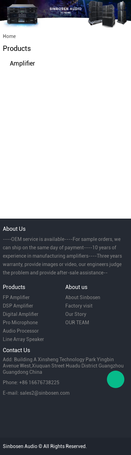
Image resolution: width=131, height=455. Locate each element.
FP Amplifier (16, 297)
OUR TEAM (77, 322)
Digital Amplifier (20, 314)
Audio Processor (21, 331)
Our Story (75, 314)
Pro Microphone (20, 322)
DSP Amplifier (18, 306)
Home (9, 36)
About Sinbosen (82, 297)
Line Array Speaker (23, 339)
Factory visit (79, 306)
